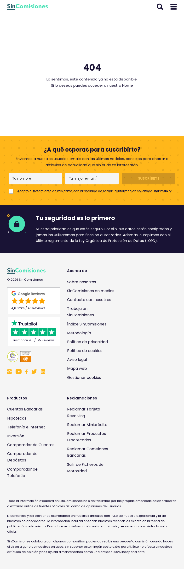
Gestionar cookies (84, 377)
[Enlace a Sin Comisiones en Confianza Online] (31, 356)
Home (127, 85)
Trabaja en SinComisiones (80, 312)
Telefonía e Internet (26, 427)
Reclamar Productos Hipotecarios (86, 437)
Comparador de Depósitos (22, 457)
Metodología (79, 333)
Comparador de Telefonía (22, 472)
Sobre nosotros (81, 282)
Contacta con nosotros (89, 299)
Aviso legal (77, 359)
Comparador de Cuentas (30, 445)
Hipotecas (16, 418)
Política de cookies (84, 350)
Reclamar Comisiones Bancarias (87, 452)
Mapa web (77, 368)
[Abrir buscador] (160, 7)
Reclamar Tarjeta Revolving (83, 412)
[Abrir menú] (173, 7)
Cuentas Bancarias (25, 409)
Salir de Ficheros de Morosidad (85, 468)
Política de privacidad (87, 342)
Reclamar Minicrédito (87, 424)
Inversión (15, 436)
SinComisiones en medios (90, 291)
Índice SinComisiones (86, 324)
